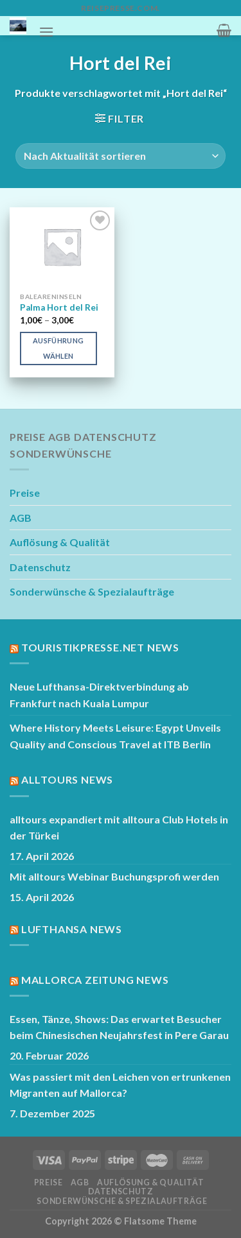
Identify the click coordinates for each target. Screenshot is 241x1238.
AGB (20, 518)
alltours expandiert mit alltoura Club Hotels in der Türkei (119, 827)
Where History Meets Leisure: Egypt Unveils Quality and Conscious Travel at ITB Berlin (115, 735)
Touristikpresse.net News (100, 647)
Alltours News (67, 779)
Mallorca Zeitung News (95, 980)
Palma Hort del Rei (59, 307)
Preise (25, 492)
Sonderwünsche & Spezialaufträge (92, 591)
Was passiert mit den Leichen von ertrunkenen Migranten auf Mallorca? (120, 1084)
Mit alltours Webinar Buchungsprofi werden (114, 876)
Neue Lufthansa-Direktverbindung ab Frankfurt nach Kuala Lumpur (99, 694)
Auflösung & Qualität (60, 542)
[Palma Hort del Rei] (62, 246)
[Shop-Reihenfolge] (120, 156)
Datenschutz (40, 567)
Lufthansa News (71, 929)
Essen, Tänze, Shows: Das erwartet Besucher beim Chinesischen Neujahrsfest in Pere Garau (119, 1027)
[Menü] (46, 31)
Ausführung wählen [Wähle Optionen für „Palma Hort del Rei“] (58, 348)
